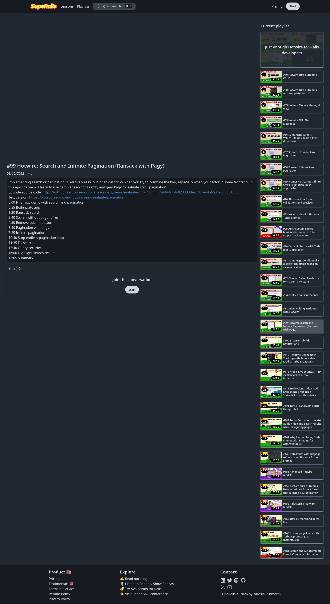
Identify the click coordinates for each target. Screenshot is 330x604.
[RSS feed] (222, 587)
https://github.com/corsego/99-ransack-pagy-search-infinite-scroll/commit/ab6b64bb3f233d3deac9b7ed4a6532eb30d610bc (140, 192)
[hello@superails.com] (229, 587)
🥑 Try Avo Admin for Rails (140, 589)
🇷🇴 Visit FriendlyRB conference (144, 594)
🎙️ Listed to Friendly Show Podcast (147, 583)
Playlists (83, 6)
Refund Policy (59, 594)
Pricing (277, 6)
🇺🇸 (69, 572)
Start (292, 6)
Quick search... (114, 6)
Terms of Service (62, 589)
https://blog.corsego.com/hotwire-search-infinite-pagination (76, 197)
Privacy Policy (59, 599)
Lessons (67, 6)
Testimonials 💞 (61, 583)
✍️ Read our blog (133, 578)
